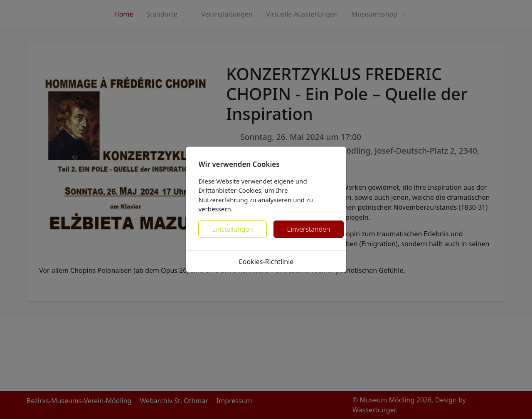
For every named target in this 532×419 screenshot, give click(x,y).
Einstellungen (232, 229)
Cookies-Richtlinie (266, 261)
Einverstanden (308, 229)
